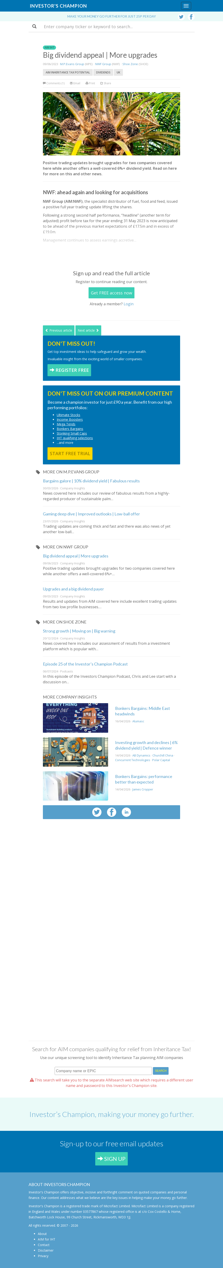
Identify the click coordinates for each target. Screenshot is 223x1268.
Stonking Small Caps (72, 433)
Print (90, 83)
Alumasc (138, 721)
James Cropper (142, 789)
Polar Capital (161, 760)
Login (129, 303)
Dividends (103, 72)
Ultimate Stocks (68, 415)
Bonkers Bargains (70, 429)
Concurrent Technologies (132, 760)
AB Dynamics (141, 755)
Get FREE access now (111, 293)
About (42, 1234)
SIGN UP (111, 1158)
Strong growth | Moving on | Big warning (79, 630)
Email (75, 83)
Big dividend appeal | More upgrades (75, 555)
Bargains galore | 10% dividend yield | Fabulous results (91, 480)
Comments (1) (54, 83)
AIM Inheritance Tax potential (68, 72)
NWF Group (103, 64)
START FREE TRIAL (70, 453)
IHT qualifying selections (75, 438)
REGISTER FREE (69, 370)
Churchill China (162, 755)
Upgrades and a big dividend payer (73, 588)
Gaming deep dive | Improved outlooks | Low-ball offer (91, 513)
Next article (88, 330)
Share (105, 83)
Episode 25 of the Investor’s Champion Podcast (85, 663)
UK (118, 72)
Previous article (58, 330)
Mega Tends (66, 424)
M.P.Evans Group (72, 64)
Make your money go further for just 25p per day (111, 16)
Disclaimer (46, 1250)
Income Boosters (70, 419)
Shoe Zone (130, 64)
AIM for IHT (46, 1239)
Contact (44, 1245)
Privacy (43, 1256)
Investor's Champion (58, 6)
